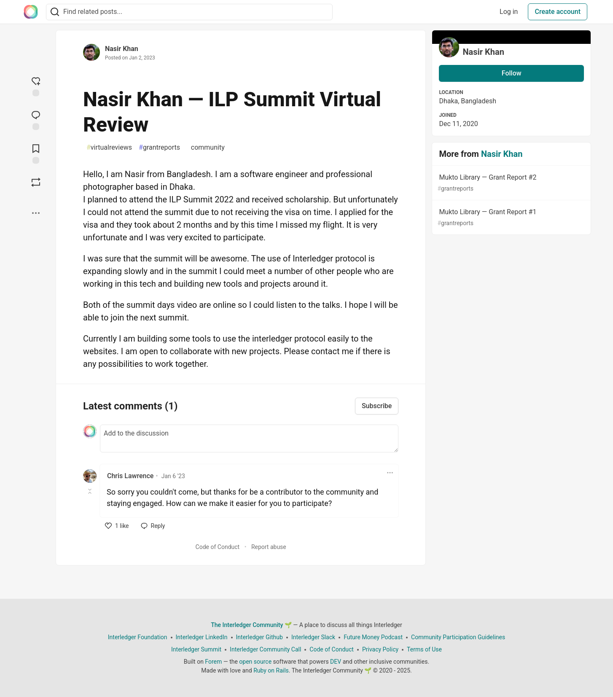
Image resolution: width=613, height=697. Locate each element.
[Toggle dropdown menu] (390, 472)
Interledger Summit (196, 649)
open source (255, 661)
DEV (335, 661)
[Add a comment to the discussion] (249, 438)
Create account (558, 12)
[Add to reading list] (35, 153)
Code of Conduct (218, 547)
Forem (213, 661)
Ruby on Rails (271, 670)
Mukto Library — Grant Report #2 (510, 183)
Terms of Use (424, 649)
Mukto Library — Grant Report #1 (510, 218)
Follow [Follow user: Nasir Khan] (512, 73)
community (206, 148)
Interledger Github (259, 637)
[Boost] (35, 182)
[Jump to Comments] (35, 119)
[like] (117, 526)
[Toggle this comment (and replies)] (90, 491)
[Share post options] (35, 213)
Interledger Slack (313, 637)
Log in (509, 12)
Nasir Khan (121, 49)
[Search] (54, 12)
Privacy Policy (380, 649)
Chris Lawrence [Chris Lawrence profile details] (130, 476)
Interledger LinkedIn (202, 637)
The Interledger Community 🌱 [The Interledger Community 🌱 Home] (251, 625)
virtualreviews (109, 148)
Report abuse (268, 547)
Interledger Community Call (265, 649)
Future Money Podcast (373, 637)
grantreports (159, 148)
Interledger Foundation (137, 637)
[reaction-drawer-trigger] (36, 85)
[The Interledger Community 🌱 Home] (30, 11)
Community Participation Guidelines (458, 637)
